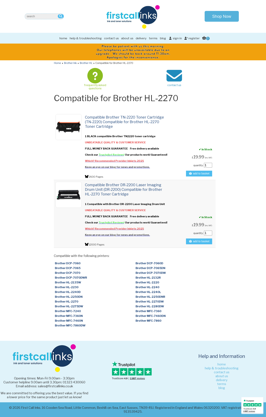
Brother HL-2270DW (150, 301)
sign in (175, 38)
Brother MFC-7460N (69, 320)
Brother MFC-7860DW (70, 325)
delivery (141, 38)
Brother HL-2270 (66, 301)
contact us (111, 38)
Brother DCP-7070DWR (71, 277)
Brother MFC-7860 (148, 320)
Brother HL (86, 63)
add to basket (199, 173)
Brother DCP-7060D (149, 263)
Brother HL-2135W (68, 282)
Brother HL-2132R (148, 277)
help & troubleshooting (86, 38)
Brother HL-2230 (66, 287)
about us (127, 38)
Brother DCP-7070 (67, 273)
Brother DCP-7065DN (150, 268)
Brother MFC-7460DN (151, 316)
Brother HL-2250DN (69, 296)
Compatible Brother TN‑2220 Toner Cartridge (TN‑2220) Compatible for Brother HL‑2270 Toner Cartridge (124, 122)
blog (163, 38)
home (63, 38)
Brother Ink (70, 63)
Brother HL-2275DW (69, 306)
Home (57, 63)
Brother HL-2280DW (150, 306)
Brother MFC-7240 (68, 311)
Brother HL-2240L (148, 292)
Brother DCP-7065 (68, 268)
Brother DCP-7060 (68, 263)
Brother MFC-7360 (148, 311)
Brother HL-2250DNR (150, 296)
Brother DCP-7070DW (151, 273)
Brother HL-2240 (147, 287)
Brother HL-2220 (147, 282)
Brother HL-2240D (68, 292)
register (192, 38)
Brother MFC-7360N (69, 316)
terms (153, 38)
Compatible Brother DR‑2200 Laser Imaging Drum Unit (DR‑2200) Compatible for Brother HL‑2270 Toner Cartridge (123, 189)
